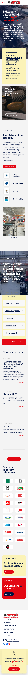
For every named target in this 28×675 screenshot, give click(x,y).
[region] (14, 221)
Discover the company (9, 166)
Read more (21, 382)
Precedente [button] (4, 221)
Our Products (14, 52)
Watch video (11, 115)
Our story (7, 623)
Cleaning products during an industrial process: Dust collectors (14, 59)
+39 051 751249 (12, 639)
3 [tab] (14, 237)
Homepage (7, 620)
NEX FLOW (9, 426)
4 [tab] (16, 237)
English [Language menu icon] (4, 2)
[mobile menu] (26, 2)
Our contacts (9, 629)
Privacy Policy (9, 632)
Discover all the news (14, 459)
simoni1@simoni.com (13, 641)
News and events (10, 626)
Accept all (14, 669)
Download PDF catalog (14, 342)
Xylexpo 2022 (10, 394)
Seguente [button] (23, 221)
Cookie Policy (9, 635)
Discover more (8, 571)
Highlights (8, 52)
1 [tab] (11, 237)
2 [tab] (13, 237)
